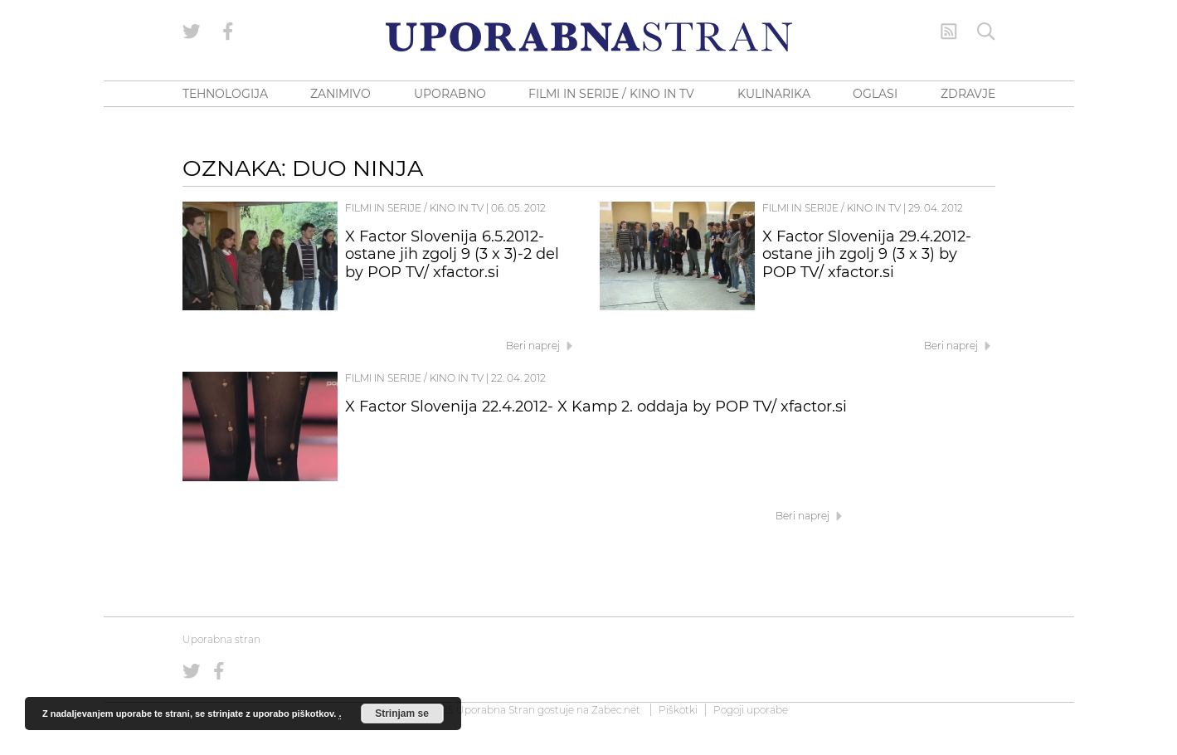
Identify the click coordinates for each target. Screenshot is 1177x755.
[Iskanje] (986, 31)
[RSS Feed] (949, 31)
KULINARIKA (773, 93)
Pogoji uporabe (750, 710)
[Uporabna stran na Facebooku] (228, 31)
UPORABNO (450, 93)
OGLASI (875, 93)
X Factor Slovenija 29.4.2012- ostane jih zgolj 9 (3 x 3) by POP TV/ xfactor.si (866, 254)
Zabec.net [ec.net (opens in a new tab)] (615, 710)
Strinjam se (402, 713)
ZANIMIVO (340, 93)
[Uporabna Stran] (589, 36)
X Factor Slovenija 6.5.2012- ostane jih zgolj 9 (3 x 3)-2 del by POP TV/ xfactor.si (452, 254)
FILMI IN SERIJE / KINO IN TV (611, 93)
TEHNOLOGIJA (225, 93)
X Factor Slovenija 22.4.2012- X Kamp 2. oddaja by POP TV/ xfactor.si (596, 406)
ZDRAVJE (968, 93)
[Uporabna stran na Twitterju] (191, 31)
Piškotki (678, 710)
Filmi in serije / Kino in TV (414, 208)
